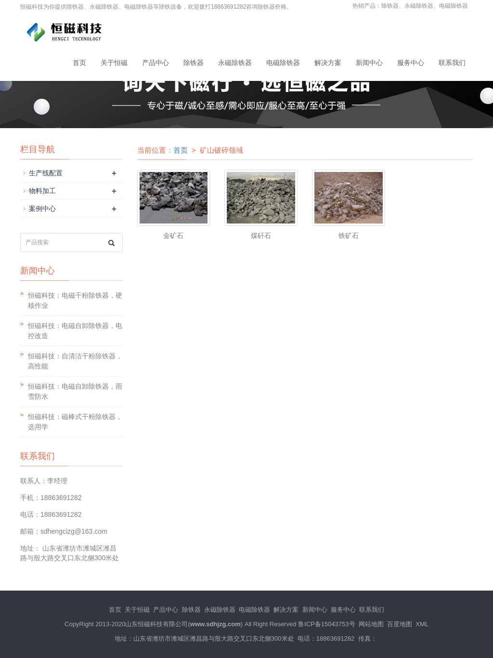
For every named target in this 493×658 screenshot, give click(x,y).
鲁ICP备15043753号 (326, 624)
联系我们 (452, 62)
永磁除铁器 (235, 62)
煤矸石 (261, 235)
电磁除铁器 (283, 62)
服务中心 (410, 62)
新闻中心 (369, 62)
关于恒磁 (114, 62)
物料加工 (42, 191)
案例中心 (42, 208)
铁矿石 (348, 235)
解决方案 (327, 62)
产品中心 (155, 62)
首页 (79, 62)
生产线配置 (46, 173)
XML (421, 624)
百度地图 (399, 624)
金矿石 (173, 235)
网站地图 (371, 624)
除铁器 (193, 62)
